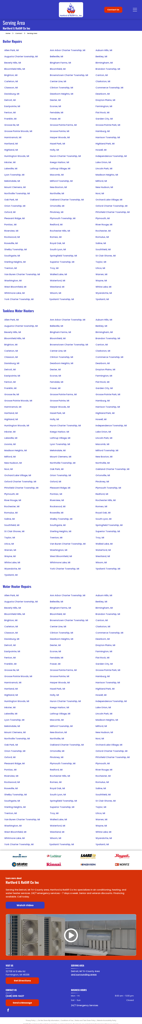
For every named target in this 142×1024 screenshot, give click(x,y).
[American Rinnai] (54, 864)
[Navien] (88, 864)
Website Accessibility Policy (106, 1020)
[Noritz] (122, 864)
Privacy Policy (30, 1020)
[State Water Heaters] (20, 864)
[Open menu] (135, 10)
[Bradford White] (20, 856)
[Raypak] (122, 856)
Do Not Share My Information (48, 1020)
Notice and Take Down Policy (85, 1020)
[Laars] (88, 856)
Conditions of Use (67, 1020)
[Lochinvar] (54, 856)
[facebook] (8, 1010)
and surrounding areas (84, 974)
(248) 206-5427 (15, 996)
